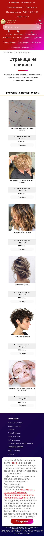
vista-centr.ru (7, 52)
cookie (15, 463)
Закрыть (22, 521)
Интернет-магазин (28, 2)
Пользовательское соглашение (20, 443)
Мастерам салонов (13, 12)
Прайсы (11, 454)
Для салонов (23, 42)
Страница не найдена (21, 52)
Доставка (12, 430)
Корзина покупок (14, 426)
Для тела (38, 38)
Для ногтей (17, 38)
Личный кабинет (14, 433)
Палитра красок (14, 436)
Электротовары (9, 42)
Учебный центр (31, 7)
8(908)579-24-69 (22, 17)
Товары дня (15, 47)
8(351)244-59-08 (30, 12)
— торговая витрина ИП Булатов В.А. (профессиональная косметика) (25, 527)
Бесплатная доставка (15, 7)
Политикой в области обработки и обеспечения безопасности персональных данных (19, 493)
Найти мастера (14, 440)
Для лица (28, 38)
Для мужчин (36, 42)
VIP (32, 47)
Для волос (6, 38)
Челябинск (14, 2)
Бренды (25, 47)
